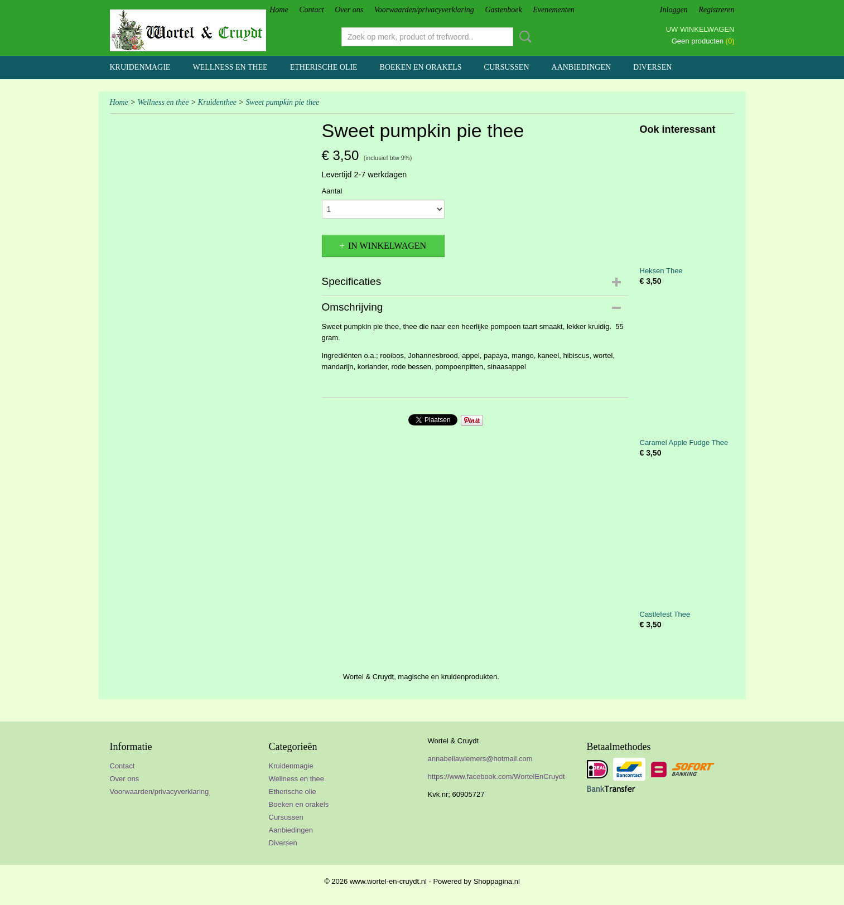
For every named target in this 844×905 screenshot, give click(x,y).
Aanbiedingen (581, 67)
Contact (311, 10)
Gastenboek (503, 10)
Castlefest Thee (665, 614)
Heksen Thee (661, 271)
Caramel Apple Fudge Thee (684, 442)
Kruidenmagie (140, 67)
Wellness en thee (229, 67)
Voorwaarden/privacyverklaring (424, 10)
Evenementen (554, 10)
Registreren (716, 10)
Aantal (332, 191)
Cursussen (506, 67)
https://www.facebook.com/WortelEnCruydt (496, 776)
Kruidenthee (217, 102)
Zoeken (523, 36)
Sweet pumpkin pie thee (283, 102)
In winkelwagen (387, 245)
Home (278, 10)
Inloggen (674, 10)
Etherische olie (324, 67)
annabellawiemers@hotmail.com (480, 758)
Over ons (349, 10)
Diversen (652, 67)
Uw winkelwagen (700, 29)
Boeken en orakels (421, 67)
